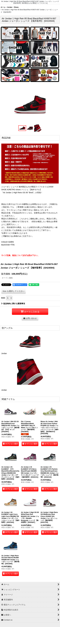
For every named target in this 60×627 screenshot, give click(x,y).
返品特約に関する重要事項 (13, 304)
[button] (22, 128)
